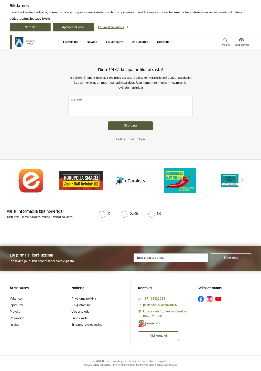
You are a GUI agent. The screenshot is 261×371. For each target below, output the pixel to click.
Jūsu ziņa (76, 100)
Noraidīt (30, 27)
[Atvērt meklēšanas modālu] (226, 43)
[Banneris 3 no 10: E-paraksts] (130, 180)
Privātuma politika (84, 298)
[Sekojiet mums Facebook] (201, 299)
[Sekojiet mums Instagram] (210, 299)
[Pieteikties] (231, 257)
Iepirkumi (16, 305)
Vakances (16, 298)
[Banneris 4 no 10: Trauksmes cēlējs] (180, 180)
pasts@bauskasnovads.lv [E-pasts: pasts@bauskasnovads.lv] (160, 305)
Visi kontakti (158, 336)
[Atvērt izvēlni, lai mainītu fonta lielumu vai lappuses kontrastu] (241, 43)
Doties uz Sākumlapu (130, 139)
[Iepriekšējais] (19, 181)
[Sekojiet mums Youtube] (218, 298)
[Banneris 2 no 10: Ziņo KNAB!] (81, 180)
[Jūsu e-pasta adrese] (171, 257)
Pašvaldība (17, 318)
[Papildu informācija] (157, 323)
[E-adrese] (146, 323)
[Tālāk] (242, 181)
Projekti (15, 311)
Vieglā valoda (81, 311)
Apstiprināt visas (73, 27)
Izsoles (14, 325)
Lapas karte (80, 318)
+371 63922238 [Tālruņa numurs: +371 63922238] (154, 298)
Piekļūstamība (81, 305)
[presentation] (34, 231)
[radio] (104, 213)
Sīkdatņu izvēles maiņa (87, 325)
